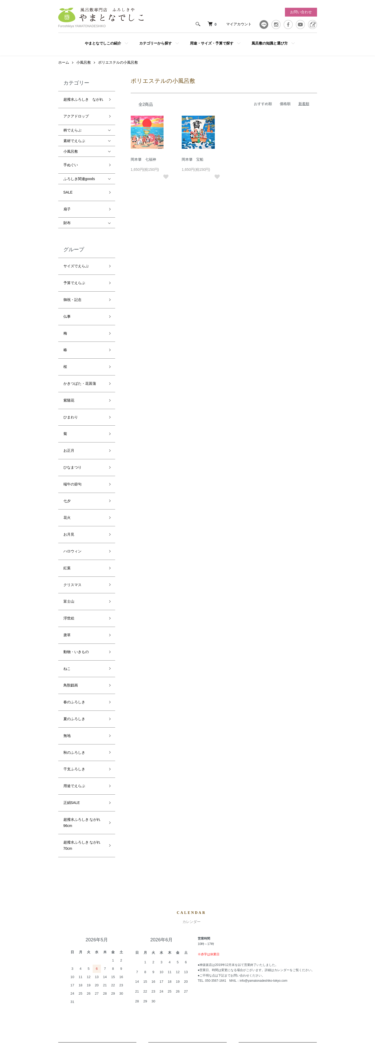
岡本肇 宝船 (192, 165)
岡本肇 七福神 (143, 165)
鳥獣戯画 (70, 533)
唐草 (67, 498)
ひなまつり (72, 382)
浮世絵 (68, 487)
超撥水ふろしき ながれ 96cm (82, 629)
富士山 (68, 475)
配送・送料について (97, 877)
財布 (67, 203)
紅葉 (67, 452)
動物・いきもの (76, 510)
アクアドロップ (76, 114)
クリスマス (72, 464)
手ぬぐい (70, 158)
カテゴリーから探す (155, 43)
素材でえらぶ (74, 136)
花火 (67, 417)
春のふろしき (74, 545)
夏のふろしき (74, 556)
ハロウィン (72, 440)
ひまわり (70, 348)
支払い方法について (241, 962)
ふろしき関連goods (79, 169)
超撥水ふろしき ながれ (83, 103)
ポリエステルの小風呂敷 (118, 68)
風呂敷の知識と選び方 (270, 43)
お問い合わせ (301, 12)
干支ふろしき (74, 591)
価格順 (285, 109)
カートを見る (302, 944)
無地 (67, 568)
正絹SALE (71, 614)
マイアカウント (239, 24)
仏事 (67, 278)
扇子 (67, 191)
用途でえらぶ (74, 603)
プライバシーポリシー (243, 980)
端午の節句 (72, 394)
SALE (68, 180)
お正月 (68, 371)
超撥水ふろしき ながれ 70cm (82, 647)
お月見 (68, 429)
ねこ (67, 522)
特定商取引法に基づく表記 (246, 971)
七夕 (67, 406)
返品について (187, 877)
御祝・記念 (72, 266)
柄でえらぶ (72, 125)
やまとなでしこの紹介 (103, 43)
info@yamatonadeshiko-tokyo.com (263, 779)
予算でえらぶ (74, 255)
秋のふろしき (74, 580)
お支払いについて (277, 877)
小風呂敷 (83, 68)
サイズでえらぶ (76, 243)
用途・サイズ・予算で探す (211, 43)
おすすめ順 (263, 109)
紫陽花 (68, 336)
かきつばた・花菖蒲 (79, 324)
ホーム (63, 68)
